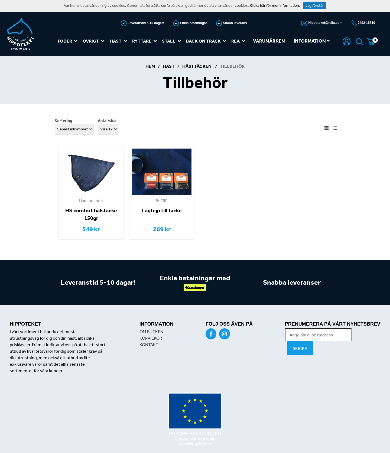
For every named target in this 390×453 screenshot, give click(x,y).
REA (239, 41)
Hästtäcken (197, 66)
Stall (172, 41)
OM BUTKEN (151, 331)
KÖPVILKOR (150, 338)
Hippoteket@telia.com (324, 23)
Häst (119, 41)
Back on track (207, 41)
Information (312, 41)
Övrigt (94, 41)
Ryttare (145, 41)
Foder (68, 41)
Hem (150, 66)
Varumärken (269, 41)
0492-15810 (366, 23)
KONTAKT (148, 344)
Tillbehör (232, 66)
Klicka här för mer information (274, 5)
